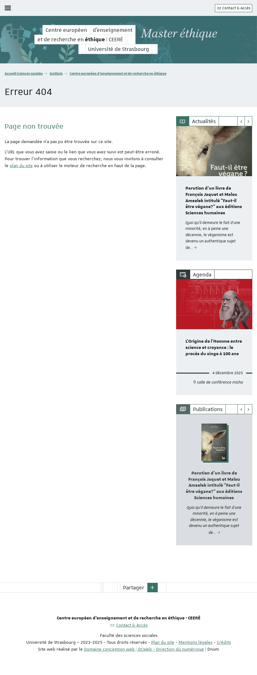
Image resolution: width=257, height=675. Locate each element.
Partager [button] (133, 587)
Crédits (224, 642)
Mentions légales (195, 642)
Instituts (56, 73)
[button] (152, 588)
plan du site (21, 165)
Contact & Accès (233, 8)
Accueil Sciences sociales (24, 73)
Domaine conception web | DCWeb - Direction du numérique (144, 649)
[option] (214, 193)
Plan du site (162, 642)
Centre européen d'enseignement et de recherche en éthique (118, 73)
